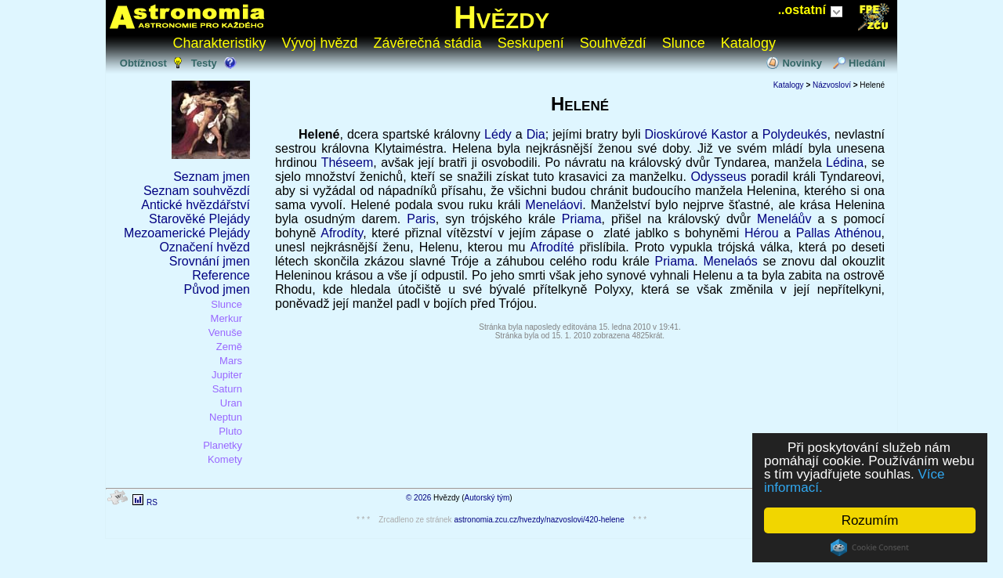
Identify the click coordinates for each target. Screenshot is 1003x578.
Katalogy (748, 43)
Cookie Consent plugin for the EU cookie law (870, 547)
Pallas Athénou (839, 233)
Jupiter (227, 375)
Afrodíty (341, 233)
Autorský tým (487, 497)
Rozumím (870, 520)
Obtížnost (143, 63)
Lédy (498, 134)
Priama (582, 219)
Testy (204, 63)
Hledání (867, 63)
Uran (231, 403)
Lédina (845, 162)
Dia (536, 134)
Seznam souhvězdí (196, 190)
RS (152, 502)
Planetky (222, 445)
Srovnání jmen (209, 261)
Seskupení (531, 43)
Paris (421, 219)
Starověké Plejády (199, 219)
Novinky (802, 63)
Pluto (230, 431)
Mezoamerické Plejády (187, 233)
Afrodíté (552, 247)
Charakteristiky (219, 43)
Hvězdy (501, 17)
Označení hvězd (204, 247)
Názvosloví (832, 85)
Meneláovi (553, 204)
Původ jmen (217, 289)
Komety (225, 459)
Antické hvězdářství (195, 204)
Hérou (761, 233)
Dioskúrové (676, 134)
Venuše (225, 332)
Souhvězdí (613, 43)
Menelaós (730, 261)
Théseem (347, 162)
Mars (230, 361)
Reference (221, 275)
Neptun (225, 417)
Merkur (226, 318)
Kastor (730, 134)
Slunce (683, 43)
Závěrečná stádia (428, 43)
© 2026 (418, 497)
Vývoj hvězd (320, 43)
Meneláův (784, 219)
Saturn (227, 389)
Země (229, 346)
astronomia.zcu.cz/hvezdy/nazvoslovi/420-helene (539, 519)
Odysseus (718, 176)
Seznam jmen (211, 176)
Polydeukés (794, 134)
